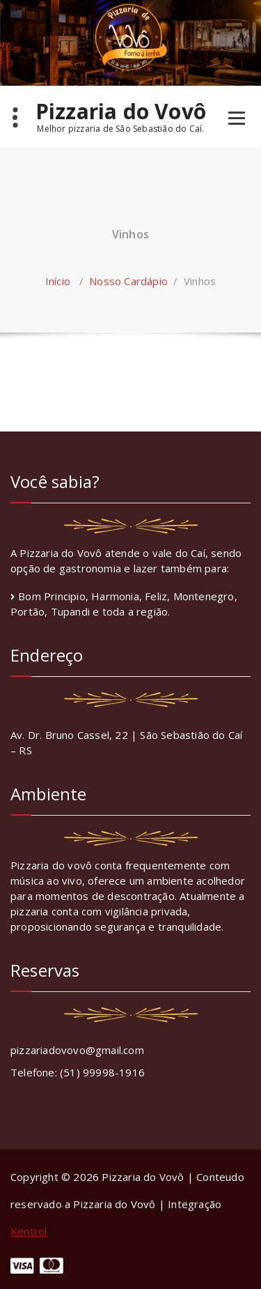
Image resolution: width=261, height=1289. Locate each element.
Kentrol (28, 1231)
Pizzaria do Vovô (120, 116)
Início (57, 281)
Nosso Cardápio (128, 281)
